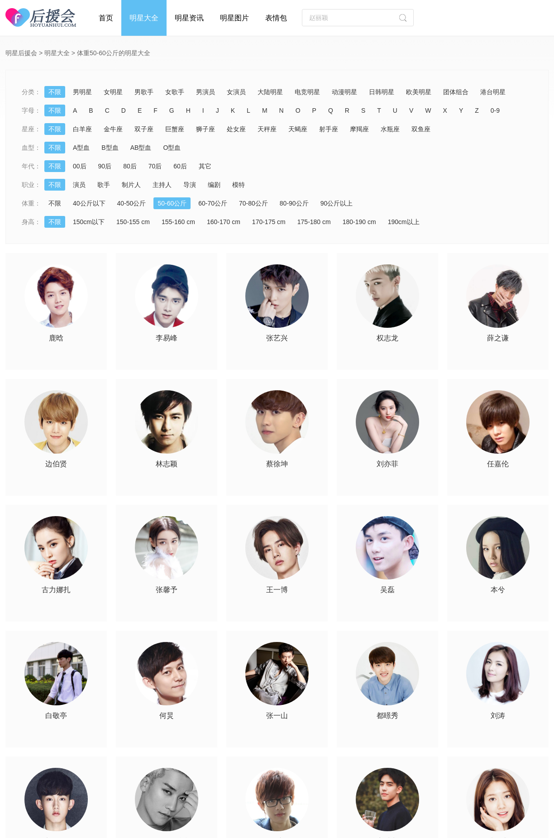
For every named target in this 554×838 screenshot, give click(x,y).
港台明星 (493, 92)
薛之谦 (498, 338)
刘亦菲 (387, 464)
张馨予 (166, 590)
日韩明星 (381, 92)
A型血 (81, 147)
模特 (238, 184)
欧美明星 (418, 92)
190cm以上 (404, 221)
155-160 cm (178, 221)
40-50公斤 (131, 203)
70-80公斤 (253, 203)
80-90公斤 (294, 203)
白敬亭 (56, 715)
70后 (155, 166)
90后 (105, 166)
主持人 (162, 184)
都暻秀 (387, 715)
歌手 (103, 184)
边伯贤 (56, 464)
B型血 (109, 147)
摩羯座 (359, 129)
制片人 (131, 184)
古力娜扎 (56, 590)
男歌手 (143, 92)
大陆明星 (270, 92)
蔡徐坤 (277, 464)
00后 (79, 166)
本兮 (498, 590)
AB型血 (141, 147)
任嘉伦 (498, 464)
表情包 (276, 18)
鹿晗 (56, 338)
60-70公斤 (212, 203)
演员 (79, 184)
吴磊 (387, 590)
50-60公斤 (172, 203)
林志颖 (166, 464)
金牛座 (113, 129)
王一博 (277, 590)
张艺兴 (277, 338)
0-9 (495, 110)
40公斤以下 (89, 203)
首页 (106, 18)
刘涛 (498, 715)
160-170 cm (223, 221)
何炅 (166, 715)
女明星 (113, 92)
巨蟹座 (174, 129)
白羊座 (82, 129)
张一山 (277, 715)
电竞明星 (307, 92)
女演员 (236, 92)
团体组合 (455, 92)
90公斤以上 (336, 203)
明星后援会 (21, 53)
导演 (189, 184)
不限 (54, 92)
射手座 (328, 129)
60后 (180, 166)
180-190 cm (359, 221)
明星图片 (234, 18)
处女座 (236, 129)
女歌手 (174, 92)
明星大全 (143, 18)
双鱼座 (420, 129)
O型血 (172, 147)
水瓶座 (390, 129)
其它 (205, 166)
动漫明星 (344, 92)
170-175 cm (269, 221)
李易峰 (166, 338)
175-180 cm (314, 221)
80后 (130, 166)
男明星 (82, 92)
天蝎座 (297, 129)
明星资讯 (189, 18)
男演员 (205, 92)
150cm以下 (89, 221)
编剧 (214, 184)
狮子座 (205, 129)
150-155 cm (133, 221)
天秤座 (267, 129)
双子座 (143, 129)
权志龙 (387, 338)
